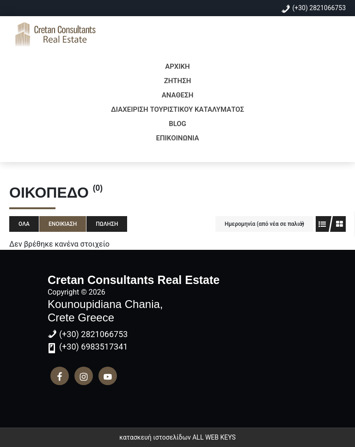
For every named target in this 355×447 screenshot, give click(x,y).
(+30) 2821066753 (319, 8)
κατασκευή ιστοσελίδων (155, 437)
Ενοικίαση (63, 224)
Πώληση (107, 224)
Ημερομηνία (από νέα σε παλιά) (264, 224)
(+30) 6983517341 (93, 346)
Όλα (24, 224)
